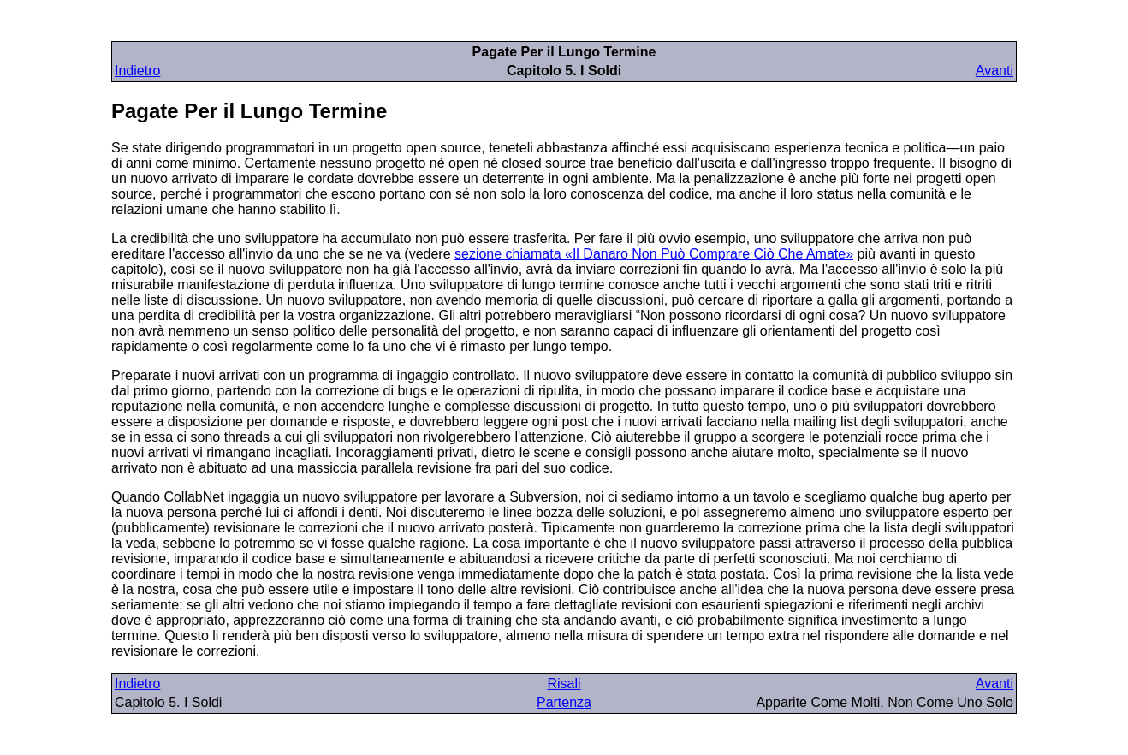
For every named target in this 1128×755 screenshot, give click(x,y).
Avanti (994, 70)
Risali (563, 683)
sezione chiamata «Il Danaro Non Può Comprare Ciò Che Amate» (653, 254)
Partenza (564, 702)
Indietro (137, 70)
